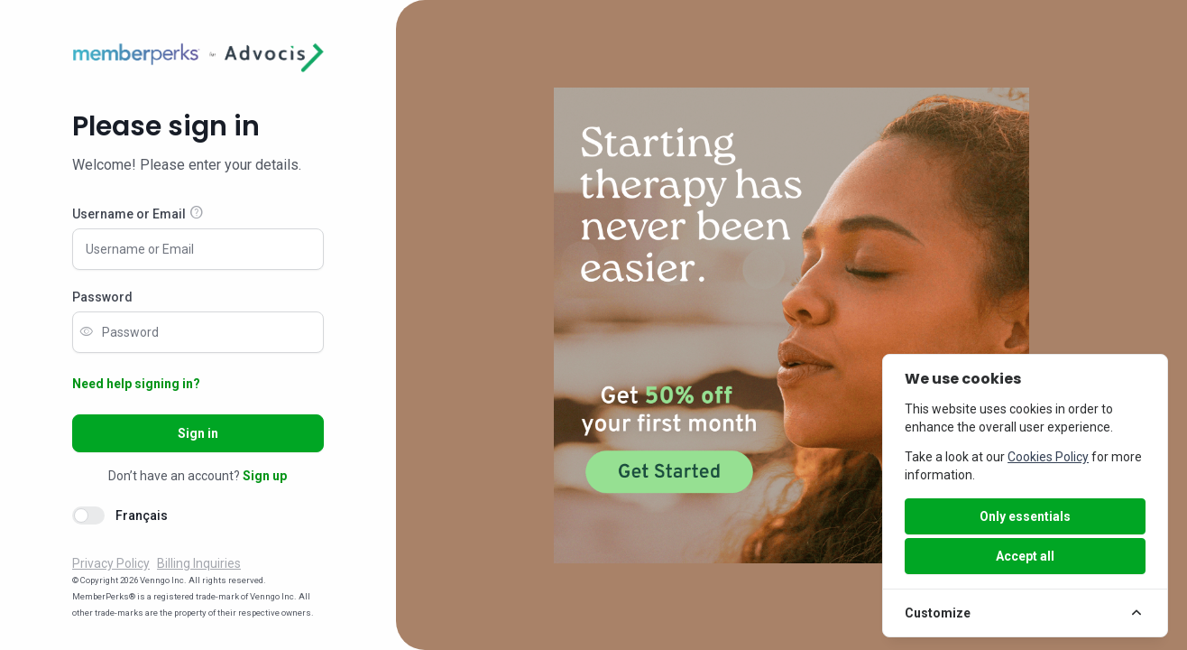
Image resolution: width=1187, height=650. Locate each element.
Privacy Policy (111, 563)
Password (102, 297)
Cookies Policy (1048, 457)
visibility (86, 332)
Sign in (198, 433)
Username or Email (129, 214)
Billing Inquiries (199, 563)
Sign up (265, 476)
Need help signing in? (136, 383)
